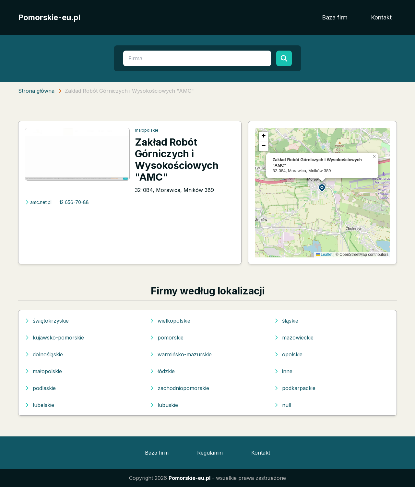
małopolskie (147, 130)
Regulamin (210, 452)
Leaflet (324, 254)
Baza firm (335, 17)
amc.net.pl (38, 202)
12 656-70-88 (74, 202)
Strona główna (36, 91)
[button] (322, 188)
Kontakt (381, 17)
